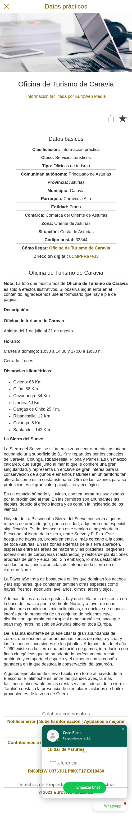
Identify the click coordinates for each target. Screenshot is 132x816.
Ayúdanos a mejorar (104, 721)
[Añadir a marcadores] (122, 118)
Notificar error (21, 721)
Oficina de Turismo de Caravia (79, 248)
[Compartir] (111, 118)
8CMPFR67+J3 (84, 256)
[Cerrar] (6, 6)
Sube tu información (59, 721)
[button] (123, 729)
